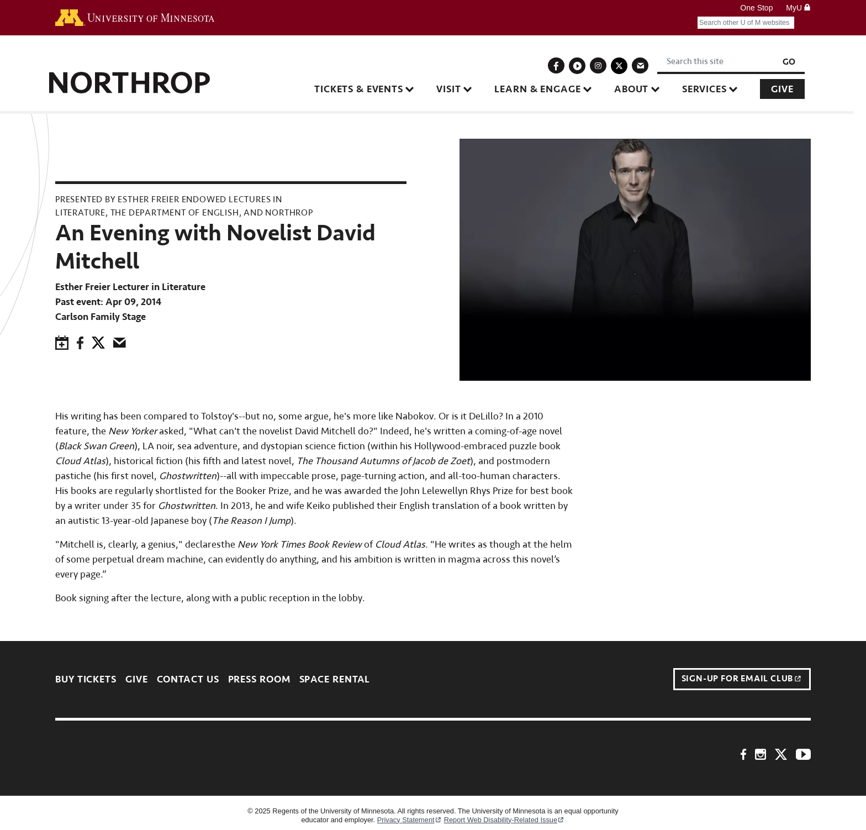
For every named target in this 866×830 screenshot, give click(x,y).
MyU (798, 7)
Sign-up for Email (741, 679)
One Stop (756, 7)
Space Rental (335, 679)
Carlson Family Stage (100, 317)
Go (795, 61)
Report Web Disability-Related (504, 820)
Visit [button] (455, 89)
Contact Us (188, 679)
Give (789, 89)
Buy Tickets (86, 679)
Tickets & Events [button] (364, 89)
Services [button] (710, 89)
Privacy (409, 820)
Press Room (259, 679)
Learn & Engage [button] (544, 89)
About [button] (637, 89)
